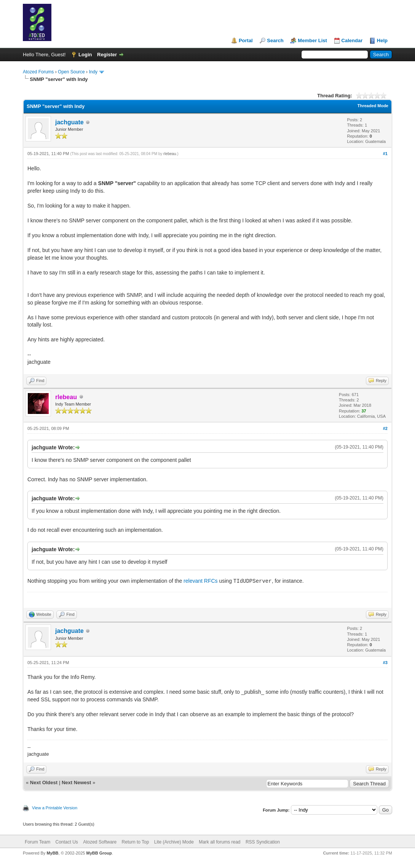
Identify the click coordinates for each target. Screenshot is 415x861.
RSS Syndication (263, 842)
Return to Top (135, 842)
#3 (385, 662)
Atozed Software (100, 842)
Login (85, 54)
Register (107, 54)
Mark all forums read (219, 842)
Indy (93, 72)
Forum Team (37, 842)
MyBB (52, 853)
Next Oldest (43, 782)
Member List (312, 40)
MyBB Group (99, 853)
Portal (246, 40)
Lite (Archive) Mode (174, 842)
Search (275, 40)
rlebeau (169, 154)
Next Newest (76, 782)
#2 (385, 428)
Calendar (352, 40)
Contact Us (66, 842)
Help (382, 40)
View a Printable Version (54, 808)
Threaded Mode (373, 105)
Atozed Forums (38, 72)
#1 (385, 153)
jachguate (69, 122)
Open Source (71, 72)
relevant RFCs (200, 581)
